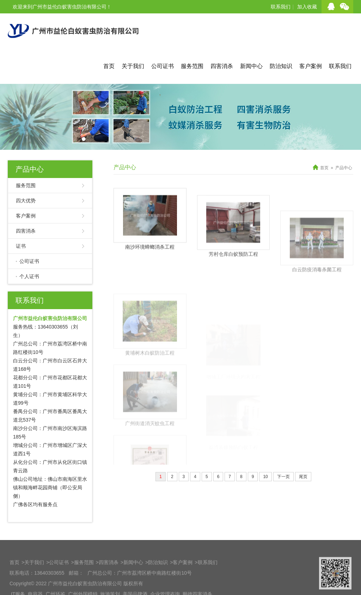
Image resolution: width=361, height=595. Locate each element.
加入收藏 (307, 7)
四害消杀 (221, 66)
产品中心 (30, 169)
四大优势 (26, 200)
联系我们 (280, 7)
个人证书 (29, 276)
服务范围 (192, 66)
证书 (21, 246)
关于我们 (133, 66)
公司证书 (162, 66)
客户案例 (310, 66)
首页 (109, 66)
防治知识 (281, 66)
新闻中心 (251, 66)
